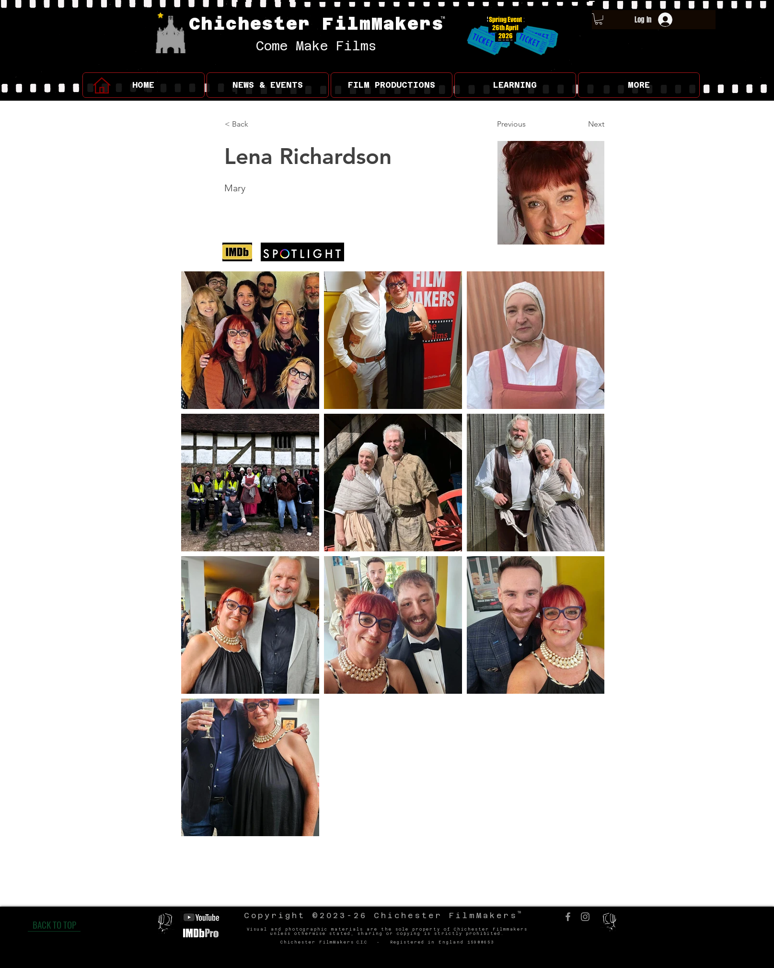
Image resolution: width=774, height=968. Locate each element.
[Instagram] (585, 916)
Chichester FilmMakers (316, 23)
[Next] (580, 124)
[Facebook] (568, 916)
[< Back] (256, 124)
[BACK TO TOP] (54, 924)
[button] (268, 85)
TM (443, 17)
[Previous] (528, 124)
